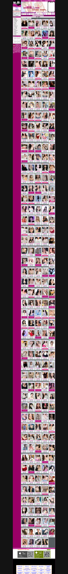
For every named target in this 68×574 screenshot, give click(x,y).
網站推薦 (15, 31)
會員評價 (15, 22)
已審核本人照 (15, 32)
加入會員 (17, 8)
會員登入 (17, 7)
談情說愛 (15, 33)
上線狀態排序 (15, 30)
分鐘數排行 (15, 19)
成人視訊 (15, 34)
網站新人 (15, 29)
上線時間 (15, 23)
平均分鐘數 (15, 21)
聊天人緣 (15, 24)
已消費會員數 (15, 20)
